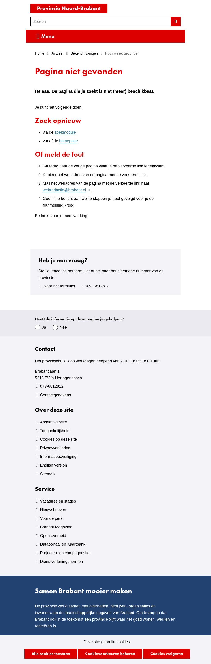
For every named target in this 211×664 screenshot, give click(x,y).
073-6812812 (97, 286)
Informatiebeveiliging (58, 456)
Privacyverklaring (55, 448)
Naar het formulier (59, 286)
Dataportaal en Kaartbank (62, 544)
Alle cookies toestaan (51, 653)
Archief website (53, 422)
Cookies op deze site (58, 439)
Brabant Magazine (56, 527)
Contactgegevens (55, 395)
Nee (63, 327)
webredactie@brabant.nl (67, 190)
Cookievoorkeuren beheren (110, 653)
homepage (68, 141)
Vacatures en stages (58, 501)
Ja (44, 327)
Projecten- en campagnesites (65, 553)
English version (53, 465)
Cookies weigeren (166, 653)
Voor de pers (51, 518)
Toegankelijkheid (54, 431)
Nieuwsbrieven (53, 510)
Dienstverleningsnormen (61, 561)
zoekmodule (65, 132)
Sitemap (47, 474)
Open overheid (53, 535)
